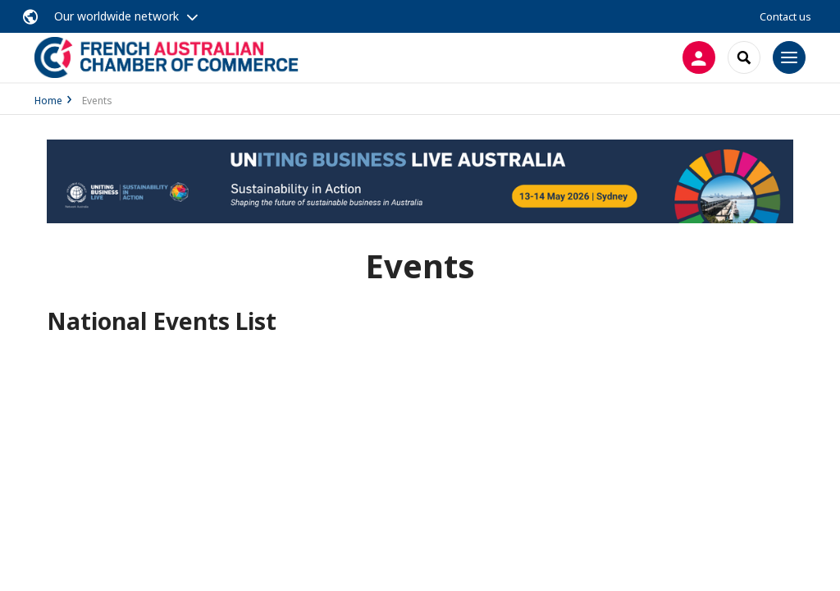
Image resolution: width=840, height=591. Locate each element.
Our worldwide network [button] (116, 16)
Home (48, 101)
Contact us (785, 16)
